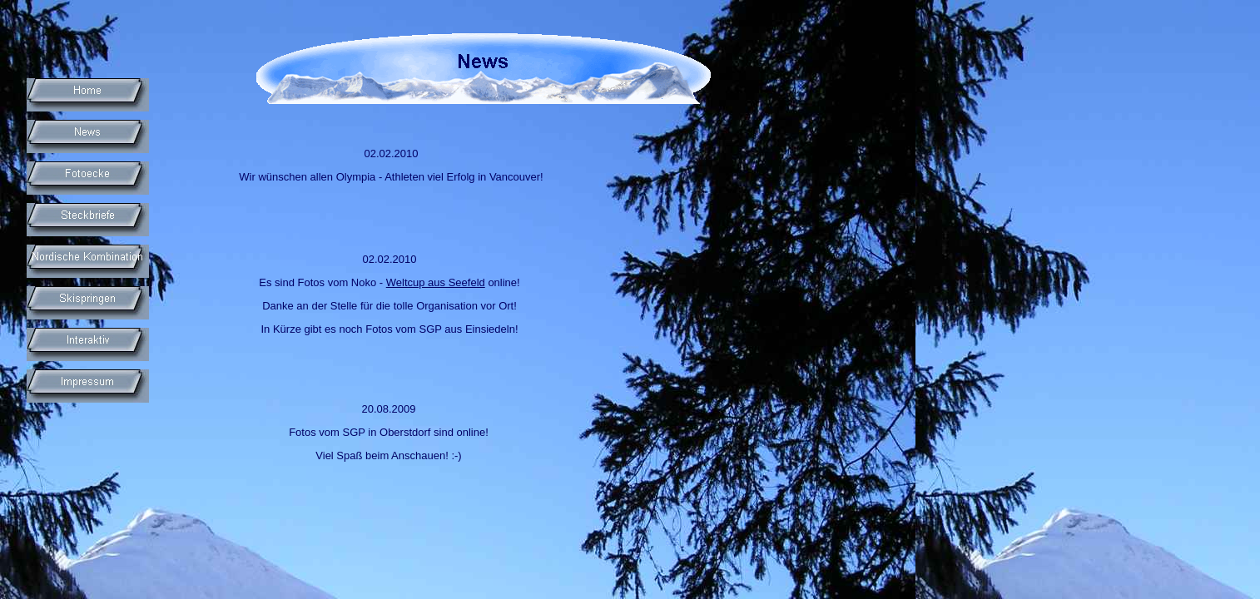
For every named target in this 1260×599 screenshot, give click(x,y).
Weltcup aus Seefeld (435, 282)
